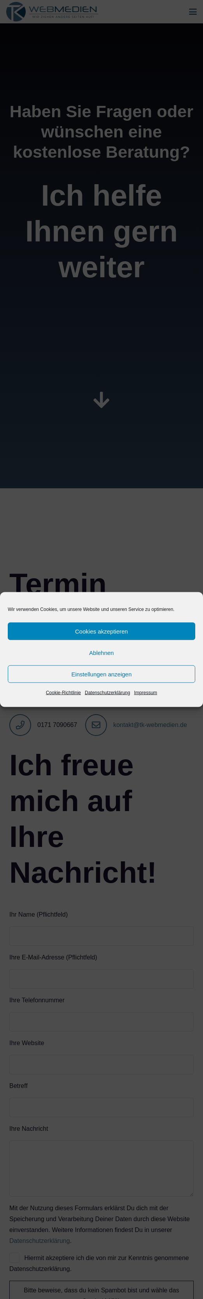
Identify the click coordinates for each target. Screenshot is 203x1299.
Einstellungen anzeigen (101, 674)
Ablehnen (101, 652)
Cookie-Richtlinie (63, 692)
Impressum (145, 692)
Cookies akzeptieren (101, 631)
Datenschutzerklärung (107, 692)
